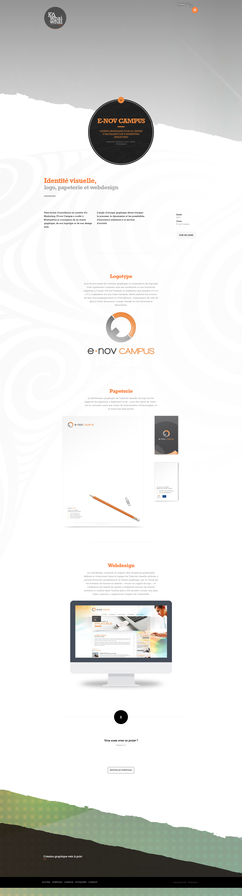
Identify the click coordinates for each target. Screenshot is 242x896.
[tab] (121, 742)
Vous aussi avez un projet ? (121, 740)
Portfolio (57, 882)
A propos (68, 882)
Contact (92, 882)
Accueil (46, 882)
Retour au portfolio (121, 770)
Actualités (80, 882)
